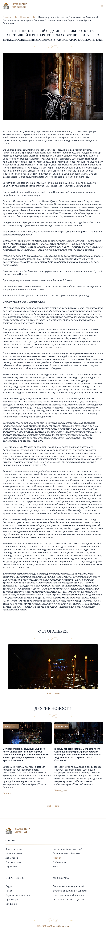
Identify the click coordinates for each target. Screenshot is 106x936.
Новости (57, 857)
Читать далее (9, 793)
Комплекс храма (14, 849)
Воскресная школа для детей (68, 886)
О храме (10, 840)
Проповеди (12, 899)
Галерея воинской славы (66, 853)
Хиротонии (12, 866)
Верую (9, 886)
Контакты (58, 866)
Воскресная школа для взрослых (70, 890)
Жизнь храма (61, 878)
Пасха (9, 890)
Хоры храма (12, 857)
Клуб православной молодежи (69, 895)
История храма (14, 853)
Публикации (59, 862)
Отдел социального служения (69, 899)
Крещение (11, 903)
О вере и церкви (15, 878)
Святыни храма (14, 862)
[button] (57, 806)
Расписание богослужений (67, 849)
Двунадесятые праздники (19, 895)
